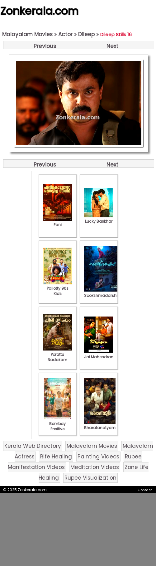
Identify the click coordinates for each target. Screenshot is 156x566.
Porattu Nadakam (57, 354)
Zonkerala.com (39, 10)
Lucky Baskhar (98, 218)
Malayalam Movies (27, 34)
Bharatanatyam (100, 425)
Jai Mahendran (98, 354)
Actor (65, 34)
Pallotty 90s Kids (57, 288)
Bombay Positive (57, 424)
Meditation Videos (94, 467)
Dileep (86, 34)
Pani (57, 222)
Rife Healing (56, 456)
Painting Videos (98, 456)
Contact (145, 489)
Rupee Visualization (90, 477)
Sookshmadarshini (102, 293)
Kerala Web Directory (32, 446)
